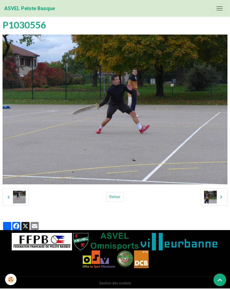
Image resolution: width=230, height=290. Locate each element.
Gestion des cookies (115, 283)
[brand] (29, 8)
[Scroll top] (219, 279)
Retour (114, 197)
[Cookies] (11, 279)
